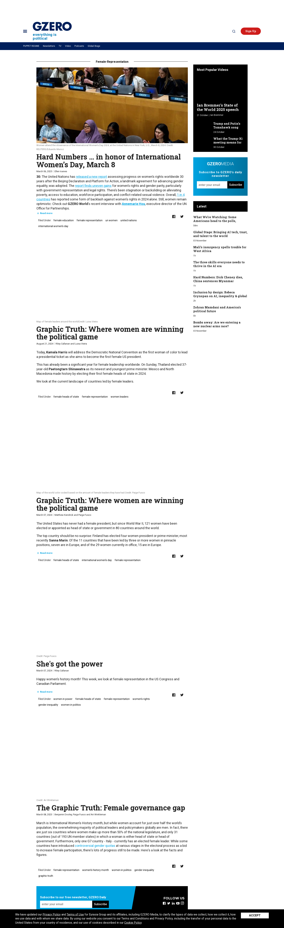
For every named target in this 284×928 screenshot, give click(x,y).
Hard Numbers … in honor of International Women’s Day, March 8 (108, 160)
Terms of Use (75, 914)
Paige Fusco (84, 515)
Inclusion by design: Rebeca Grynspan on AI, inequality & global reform (220, 296)
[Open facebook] (164, 903)
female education (63, 220)
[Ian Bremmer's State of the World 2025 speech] (220, 88)
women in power (62, 698)
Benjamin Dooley (63, 814)
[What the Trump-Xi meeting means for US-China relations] (204, 141)
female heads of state (66, 396)
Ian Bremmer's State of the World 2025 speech (218, 107)
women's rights (141, 698)
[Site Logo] (52, 31)
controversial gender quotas (95, 846)
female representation (90, 220)
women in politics (71, 704)
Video (68, 46)
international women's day (53, 226)
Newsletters (49, 46)
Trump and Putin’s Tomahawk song (226, 125)
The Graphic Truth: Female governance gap (110, 807)
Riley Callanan (63, 343)
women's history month (95, 870)
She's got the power (69, 664)
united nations (128, 220)
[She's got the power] (112, 616)
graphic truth (45, 875)
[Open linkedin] (173, 903)
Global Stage (94, 46)
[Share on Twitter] (182, 216)
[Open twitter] (168, 903)
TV (60, 46)
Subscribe (100, 904)
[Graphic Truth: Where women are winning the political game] (112, 281)
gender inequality (48, 704)
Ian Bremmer (216, 115)
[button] (251, 31)
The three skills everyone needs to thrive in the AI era (219, 264)
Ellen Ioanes (61, 171)
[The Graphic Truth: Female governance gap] (112, 760)
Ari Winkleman (98, 814)
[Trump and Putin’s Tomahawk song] (204, 126)
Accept (255, 915)
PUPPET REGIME (31, 46)
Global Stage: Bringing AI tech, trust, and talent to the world (220, 234)
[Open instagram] (182, 903)
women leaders (119, 396)
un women (111, 220)
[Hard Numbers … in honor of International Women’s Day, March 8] (112, 105)
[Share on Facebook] (174, 216)
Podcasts (79, 46)
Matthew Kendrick (64, 515)
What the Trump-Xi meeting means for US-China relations (228, 142)
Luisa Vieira (81, 343)
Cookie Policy (133, 922)
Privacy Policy (52, 914)
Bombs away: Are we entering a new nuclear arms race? (217, 324)
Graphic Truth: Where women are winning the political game (109, 332)
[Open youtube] (178, 903)
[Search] (233, 31)
